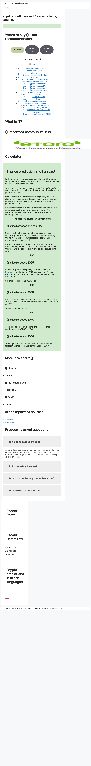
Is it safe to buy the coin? (38, 108)
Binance (32, 49)
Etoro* (17, 49)
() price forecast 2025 (39, 84)
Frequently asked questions (35, 103)
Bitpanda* (46, 49)
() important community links (35, 75)
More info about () (35, 92)
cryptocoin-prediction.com (17, 3)
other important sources (35, 101)
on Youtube (8, 422)
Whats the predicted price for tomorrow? (38, 111)
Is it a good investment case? (38, 105)
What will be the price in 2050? (38, 114)
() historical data (38, 97)
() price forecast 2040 (39, 88)
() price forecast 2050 (39, 90)
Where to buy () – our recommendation (35, 70)
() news (39, 99)
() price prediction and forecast (35, 79)
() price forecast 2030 (39, 86)
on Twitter (8, 420)
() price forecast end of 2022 (38, 82)
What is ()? (35, 73)
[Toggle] (34, 64)
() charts (38, 95)
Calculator (35, 77)
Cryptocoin (10, 272)
